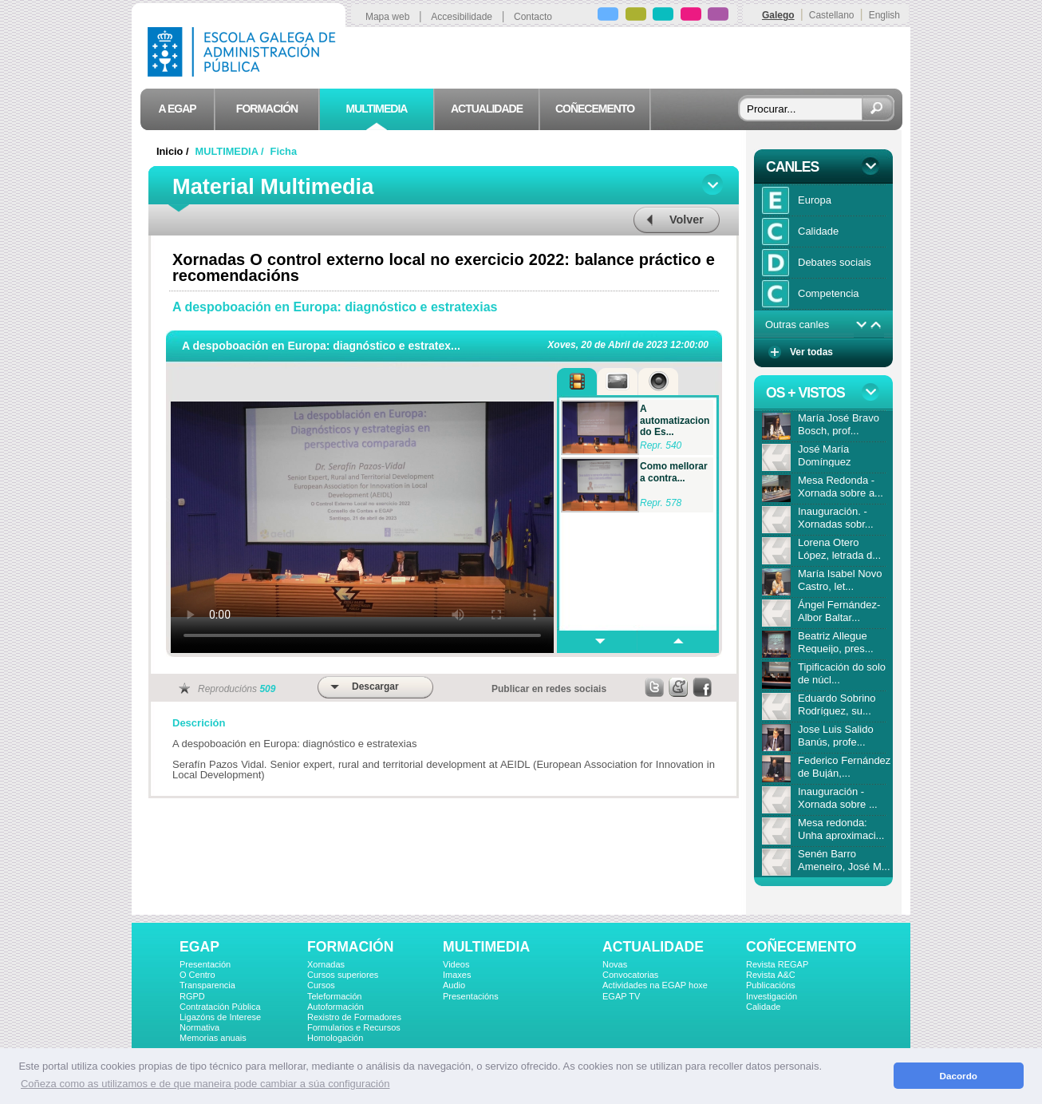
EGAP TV (621, 996)
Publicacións (770, 985)
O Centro (197, 974)
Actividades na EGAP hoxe (655, 985)
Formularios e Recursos (354, 1027)
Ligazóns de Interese (220, 1017)
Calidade (763, 1006)
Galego (778, 15)
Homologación (335, 1038)
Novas (614, 964)
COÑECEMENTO (801, 947)
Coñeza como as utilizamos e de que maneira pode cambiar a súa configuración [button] (205, 1084)
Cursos (321, 985)
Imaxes (457, 974)
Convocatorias (630, 974)
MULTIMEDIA (486, 947)
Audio (454, 985)
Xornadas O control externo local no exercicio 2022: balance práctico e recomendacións (443, 267)
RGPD (192, 996)
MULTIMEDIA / (231, 151)
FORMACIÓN (350, 947)
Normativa (199, 1027)
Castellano (832, 15)
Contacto (533, 16)
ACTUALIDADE (653, 947)
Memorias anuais (213, 1038)
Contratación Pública (220, 1006)
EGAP (199, 947)
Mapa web (387, 16)
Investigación (771, 996)
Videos (456, 964)
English (884, 15)
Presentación (205, 964)
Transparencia (207, 985)
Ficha (283, 151)
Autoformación (335, 1006)
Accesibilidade (461, 16)
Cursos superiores (342, 974)
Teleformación (334, 996)
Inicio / (173, 151)
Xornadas (326, 964)
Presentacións (471, 996)
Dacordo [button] (958, 1075)
